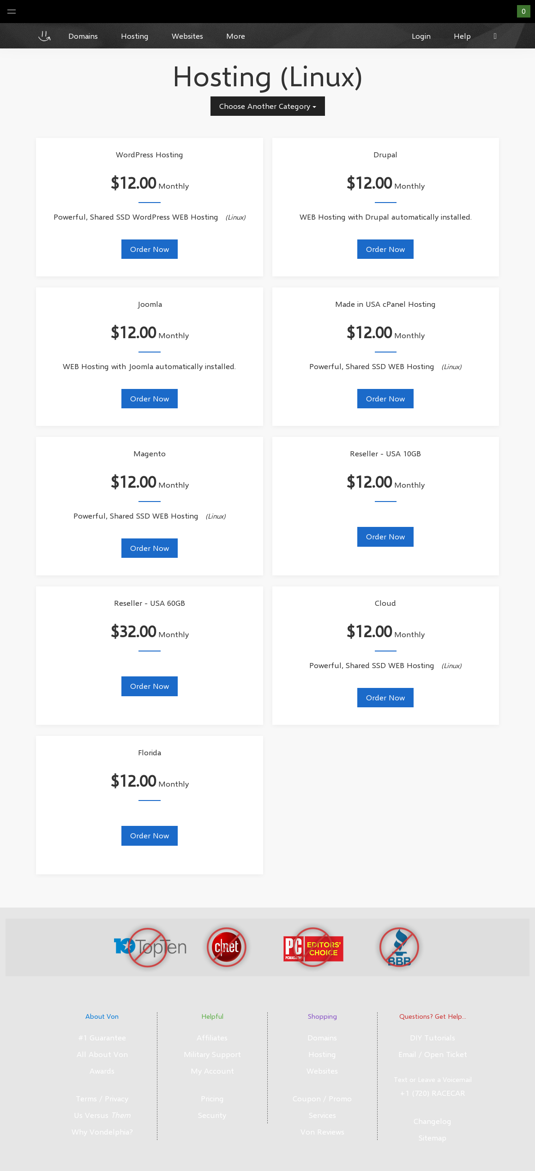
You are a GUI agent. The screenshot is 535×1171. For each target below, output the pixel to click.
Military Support (212, 1054)
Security (212, 1115)
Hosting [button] (135, 36)
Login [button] (421, 36)
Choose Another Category (267, 106)
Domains (322, 1037)
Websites (322, 1070)
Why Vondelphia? (102, 1131)
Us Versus (102, 1115)
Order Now (149, 249)
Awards (102, 1070)
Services (322, 1115)
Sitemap (432, 1137)
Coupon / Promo (322, 1098)
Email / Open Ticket (432, 1054)
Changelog (432, 1121)
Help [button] (462, 36)
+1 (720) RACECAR (432, 1093)
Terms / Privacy (102, 1098)
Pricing (212, 1098)
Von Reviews (322, 1131)
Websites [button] (187, 36)
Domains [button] (83, 36)
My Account (212, 1070)
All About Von (102, 1054)
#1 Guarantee (102, 1037)
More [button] (235, 36)
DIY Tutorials (432, 1037)
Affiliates (212, 1037)
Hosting (322, 1054)
